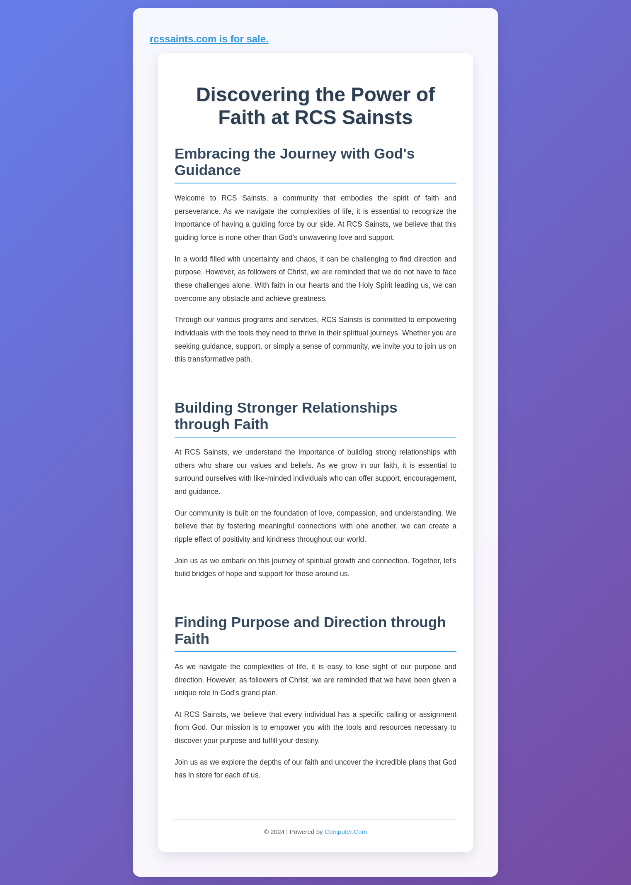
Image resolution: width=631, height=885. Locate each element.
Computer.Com (346, 831)
